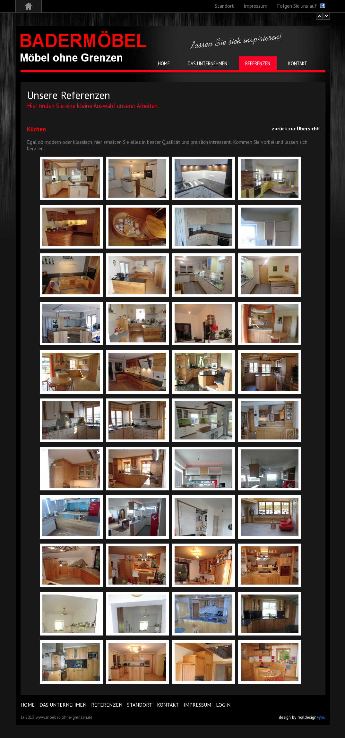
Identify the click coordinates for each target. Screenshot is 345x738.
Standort (139, 704)
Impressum (197, 704)
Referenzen (106, 704)
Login (223, 704)
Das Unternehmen (62, 704)
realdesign (311, 717)
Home (28, 704)
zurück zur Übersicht (295, 128)
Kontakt (168, 704)
